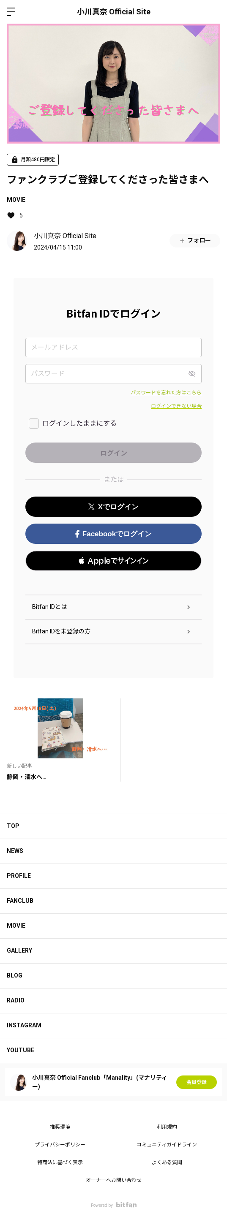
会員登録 (196, 1082)
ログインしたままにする (79, 423)
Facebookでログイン (113, 534)
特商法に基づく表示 (60, 1162)
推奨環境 (60, 1127)
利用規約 (167, 1127)
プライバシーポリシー (60, 1145)
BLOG (14, 975)
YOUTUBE (20, 1050)
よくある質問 (167, 1162)
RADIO (16, 1000)
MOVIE (16, 199)
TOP (13, 826)
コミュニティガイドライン (167, 1145)
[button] (113, 561)
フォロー (195, 240)
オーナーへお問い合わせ (114, 1180)
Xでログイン (113, 507)
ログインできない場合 (176, 406)
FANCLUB (20, 900)
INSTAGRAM (24, 1025)
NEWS (15, 850)
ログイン (213, 12)
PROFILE (19, 875)
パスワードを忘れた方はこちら (166, 393)
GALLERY (19, 950)
